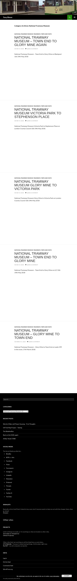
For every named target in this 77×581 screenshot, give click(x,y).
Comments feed (8, 565)
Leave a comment (32, 49)
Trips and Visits (46, 34)
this (13, 457)
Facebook (9, 461)
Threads (8, 486)
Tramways (37, 34)
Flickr (8, 464)
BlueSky (8, 454)
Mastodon (9, 479)
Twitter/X (9, 493)
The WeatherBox (8, 431)
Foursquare (9, 468)
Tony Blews (7, 17)
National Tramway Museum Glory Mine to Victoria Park (35, 185)
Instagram (9, 472)
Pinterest (9, 482)
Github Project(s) (8, 535)
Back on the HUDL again (10, 435)
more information (54, 576)
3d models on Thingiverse (11, 533)
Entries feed (7, 562)
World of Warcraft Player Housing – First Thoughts (19, 424)
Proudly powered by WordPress (11, 578)
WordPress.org (8, 569)
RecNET (5, 546)
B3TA (8, 457)
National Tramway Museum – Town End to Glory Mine (35, 257)
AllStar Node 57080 (9, 439)
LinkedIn (9, 475)
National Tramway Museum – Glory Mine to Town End (36, 334)
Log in (5, 558)
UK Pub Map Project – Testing (12, 428)
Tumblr (8, 489)
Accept (66, 576)
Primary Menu (74, 17)
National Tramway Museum (23, 34)
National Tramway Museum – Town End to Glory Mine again (35, 41)
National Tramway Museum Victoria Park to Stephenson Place (37, 113)
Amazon (5, 513)
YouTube (9, 496)
